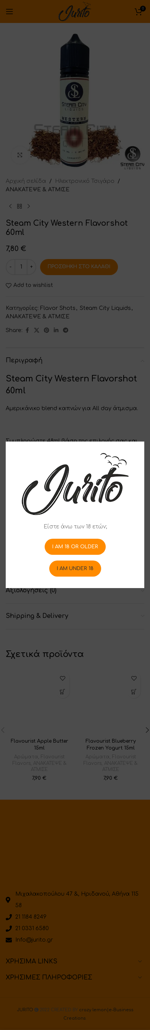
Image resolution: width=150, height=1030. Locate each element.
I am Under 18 (75, 568)
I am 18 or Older (75, 546)
